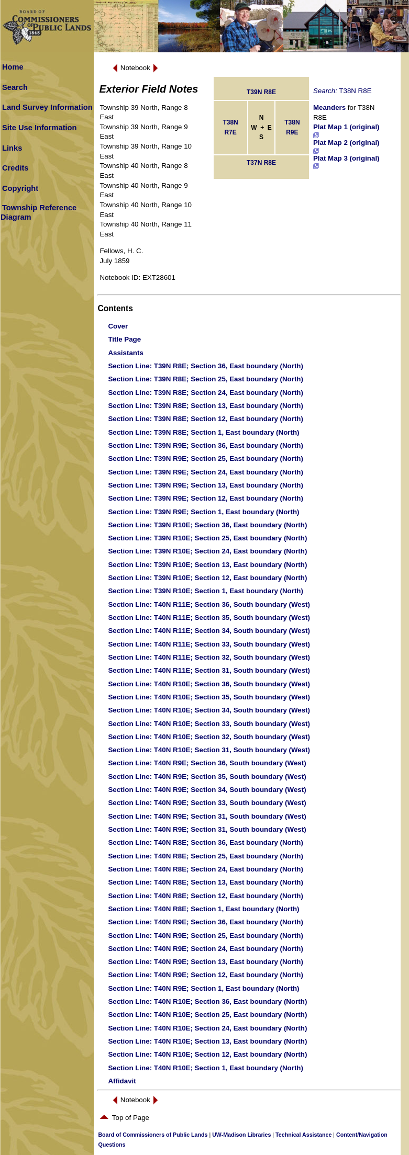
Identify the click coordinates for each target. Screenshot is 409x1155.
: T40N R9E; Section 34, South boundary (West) (207, 790)
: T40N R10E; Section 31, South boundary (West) (209, 750)
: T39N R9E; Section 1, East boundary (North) (203, 512)
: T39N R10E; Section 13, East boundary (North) (207, 565)
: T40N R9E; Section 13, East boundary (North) (205, 962)
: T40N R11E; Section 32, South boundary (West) (209, 657)
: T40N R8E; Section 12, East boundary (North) (205, 896)
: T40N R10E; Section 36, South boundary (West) (209, 684)
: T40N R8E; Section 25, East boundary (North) (205, 856)
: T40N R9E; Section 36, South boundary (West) (207, 763)
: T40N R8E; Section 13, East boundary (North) (205, 882)
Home (13, 67)
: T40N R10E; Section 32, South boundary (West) (209, 737)
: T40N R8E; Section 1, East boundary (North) (203, 909)
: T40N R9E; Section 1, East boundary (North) (203, 988)
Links (12, 148)
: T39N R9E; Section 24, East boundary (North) (205, 472)
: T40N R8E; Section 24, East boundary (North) (205, 869)
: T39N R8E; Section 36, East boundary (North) (205, 366)
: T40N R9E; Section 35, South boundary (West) (207, 776)
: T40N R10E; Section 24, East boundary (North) (207, 1028)
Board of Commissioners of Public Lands (152, 1134)
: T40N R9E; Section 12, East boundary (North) (205, 975)
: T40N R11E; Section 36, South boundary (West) (209, 604)
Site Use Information (39, 127)
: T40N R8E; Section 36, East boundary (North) (205, 842)
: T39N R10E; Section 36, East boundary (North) (207, 525)
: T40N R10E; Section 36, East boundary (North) (207, 1001)
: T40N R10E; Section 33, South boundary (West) (209, 724)
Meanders (329, 107)
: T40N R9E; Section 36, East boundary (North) (205, 922)
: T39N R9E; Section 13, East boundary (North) (205, 485)
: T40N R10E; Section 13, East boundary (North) (207, 1041)
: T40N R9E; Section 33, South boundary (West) (207, 803)
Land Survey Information (47, 107)
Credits (15, 168)
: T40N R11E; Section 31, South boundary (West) (209, 670)
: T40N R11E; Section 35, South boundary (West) (209, 617)
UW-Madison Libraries (241, 1134)
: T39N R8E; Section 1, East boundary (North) (203, 432)
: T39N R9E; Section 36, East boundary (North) (205, 445)
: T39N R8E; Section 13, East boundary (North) (205, 406)
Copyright (20, 188)
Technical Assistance (303, 1134)
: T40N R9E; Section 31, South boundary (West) (207, 816)
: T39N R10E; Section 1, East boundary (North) (205, 591)
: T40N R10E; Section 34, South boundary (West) (209, 710)
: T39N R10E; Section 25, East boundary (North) (207, 538)
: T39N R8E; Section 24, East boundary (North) (205, 393)
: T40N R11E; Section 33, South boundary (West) (209, 644)
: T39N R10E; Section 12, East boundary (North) (207, 578)
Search (15, 87)
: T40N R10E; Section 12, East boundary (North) (207, 1054)
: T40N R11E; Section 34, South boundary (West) (209, 631)
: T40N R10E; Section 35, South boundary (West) (209, 697)
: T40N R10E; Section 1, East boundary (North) (205, 1068)
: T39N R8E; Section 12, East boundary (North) (205, 419)
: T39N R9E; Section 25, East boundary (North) (205, 458)
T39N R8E (261, 92)
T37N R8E (261, 162)
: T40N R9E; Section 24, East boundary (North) (205, 949)
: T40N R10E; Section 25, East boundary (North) (207, 1014)
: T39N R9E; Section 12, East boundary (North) (205, 498)
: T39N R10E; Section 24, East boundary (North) (207, 551)
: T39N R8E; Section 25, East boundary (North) (205, 379)
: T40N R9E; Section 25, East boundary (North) (205, 935)
